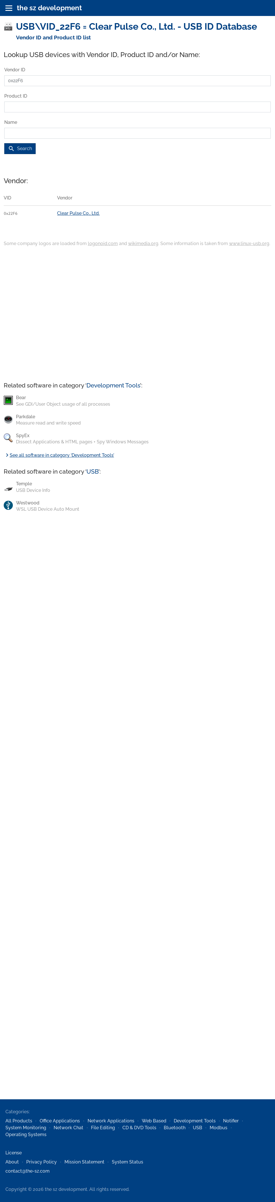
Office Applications (60, 1121)
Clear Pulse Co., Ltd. (78, 213)
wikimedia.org (143, 243)
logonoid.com (103, 243)
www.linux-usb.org (249, 243)
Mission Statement (84, 1162)
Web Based (154, 1121)
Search (20, 148)
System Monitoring (25, 1127)
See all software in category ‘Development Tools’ (59, 455)
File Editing (103, 1127)
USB (92, 471)
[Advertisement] (137, 315)
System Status (127, 1162)
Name (10, 122)
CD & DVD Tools (139, 1127)
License (13, 1152)
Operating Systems (25, 1134)
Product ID (15, 96)
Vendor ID (14, 69)
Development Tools (113, 385)
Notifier (231, 1121)
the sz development (49, 8)
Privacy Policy (41, 1162)
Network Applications (111, 1121)
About (12, 1162)
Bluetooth (174, 1127)
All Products (18, 1121)
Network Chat (68, 1127)
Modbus (218, 1127)
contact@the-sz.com (27, 1171)
